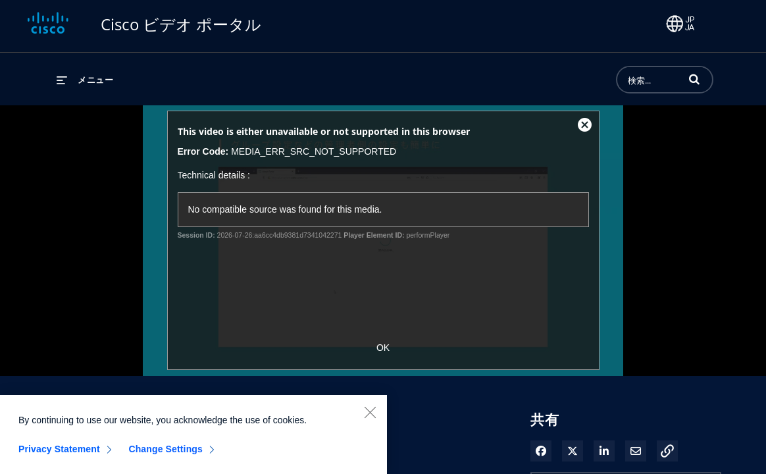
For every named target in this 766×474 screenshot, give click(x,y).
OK (383, 347)
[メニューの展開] (85, 79)
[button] (694, 79)
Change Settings (165, 455)
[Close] (369, 418)
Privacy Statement (59, 455)
